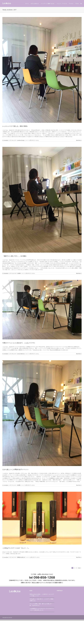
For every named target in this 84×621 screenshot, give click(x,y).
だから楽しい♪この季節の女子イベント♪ (15, 469)
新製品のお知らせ (21, 557)
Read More (78, 140)
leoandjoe (6, 140)
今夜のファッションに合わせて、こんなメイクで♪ (18, 343)
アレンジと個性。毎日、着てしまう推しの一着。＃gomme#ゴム (41, 604)
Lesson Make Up (20, 353)
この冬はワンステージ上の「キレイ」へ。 (16, 548)
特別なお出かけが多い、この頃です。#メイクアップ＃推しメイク (42, 595)
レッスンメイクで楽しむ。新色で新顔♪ (15, 126)
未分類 (19, 273)
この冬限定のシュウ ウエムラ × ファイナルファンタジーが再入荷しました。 (42, 609)
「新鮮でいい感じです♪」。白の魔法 (14, 256)
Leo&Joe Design (20, 140)
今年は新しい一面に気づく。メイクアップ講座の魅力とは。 (41, 599)
